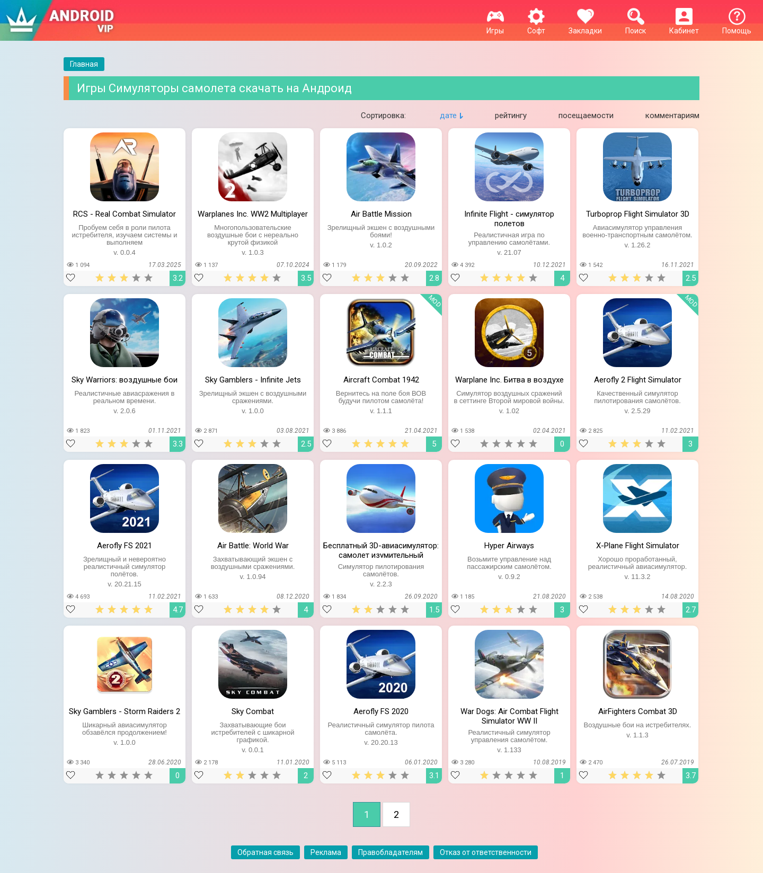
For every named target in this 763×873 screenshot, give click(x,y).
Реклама (325, 852)
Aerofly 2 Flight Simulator (637, 380)
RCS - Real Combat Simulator (124, 214)
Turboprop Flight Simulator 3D (637, 214)
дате (448, 115)
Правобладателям (390, 852)
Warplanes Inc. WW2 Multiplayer (253, 214)
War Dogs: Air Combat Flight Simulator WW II (509, 715)
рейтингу (511, 115)
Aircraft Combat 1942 (381, 380)
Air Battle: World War (253, 545)
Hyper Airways (509, 545)
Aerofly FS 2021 (124, 545)
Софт (536, 26)
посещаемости (586, 115)
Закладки (585, 26)
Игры (495, 26)
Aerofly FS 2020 (381, 711)
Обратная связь (265, 852)
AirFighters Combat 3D (637, 711)
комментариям (672, 115)
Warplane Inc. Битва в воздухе (509, 380)
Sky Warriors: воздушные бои (125, 380)
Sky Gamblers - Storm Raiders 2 (124, 711)
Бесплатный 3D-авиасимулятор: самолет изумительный (381, 549)
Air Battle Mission (381, 214)
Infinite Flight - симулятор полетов (509, 217)
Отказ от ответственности (485, 852)
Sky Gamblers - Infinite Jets (253, 380)
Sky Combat (253, 711)
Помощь (736, 26)
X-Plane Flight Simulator (637, 545)
